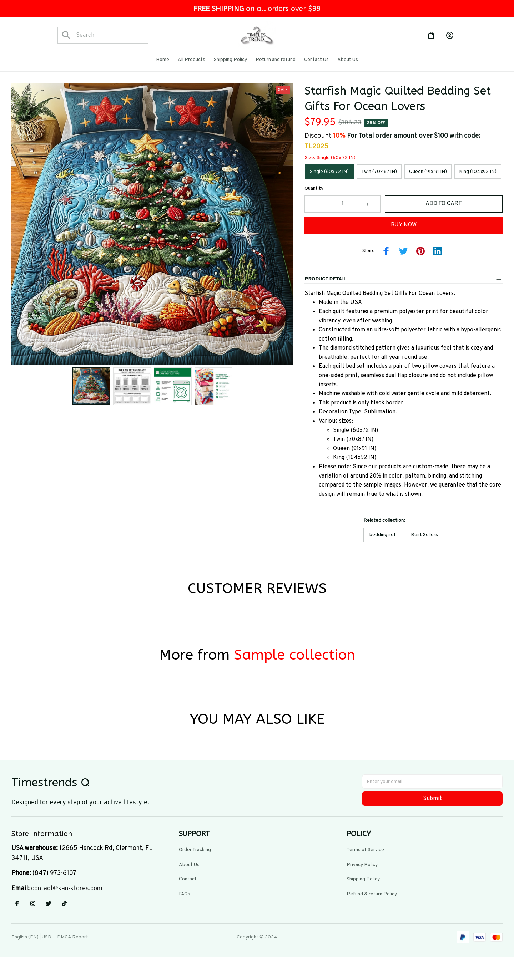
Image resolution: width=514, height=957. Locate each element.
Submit (432, 797)
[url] (66, 887)
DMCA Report (72, 936)
